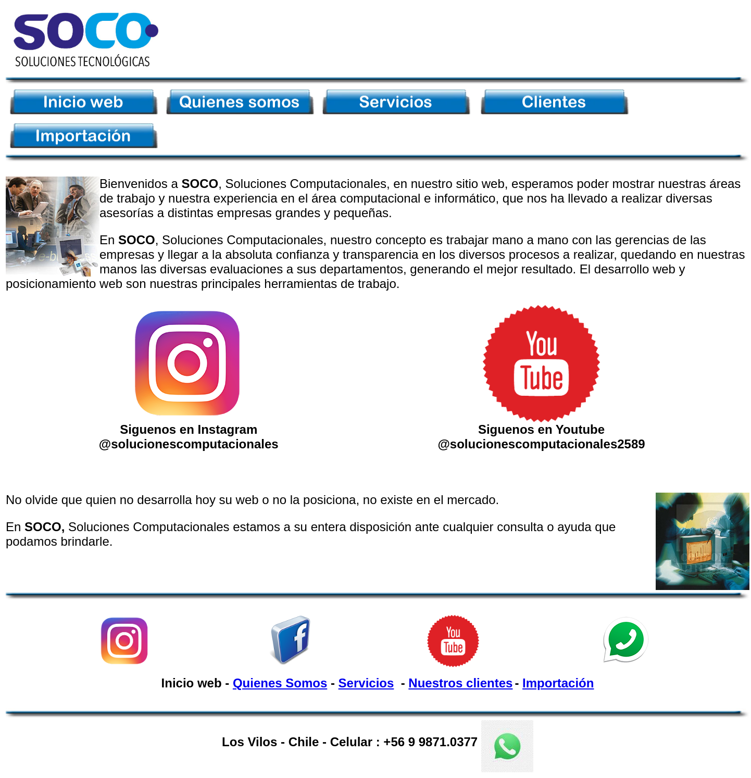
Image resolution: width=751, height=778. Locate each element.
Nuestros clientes (460, 683)
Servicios (366, 683)
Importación (558, 683)
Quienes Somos (280, 683)
